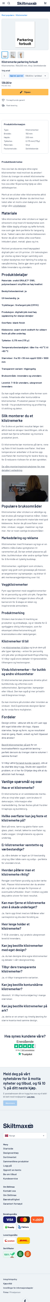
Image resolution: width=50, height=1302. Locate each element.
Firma (5, 1292)
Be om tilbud (10, 1174)
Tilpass (25, 92)
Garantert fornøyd (12, 1203)
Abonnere (10, 1103)
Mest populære (8, 15)
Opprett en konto (12, 1169)
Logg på (7, 1165)
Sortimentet (9, 1157)
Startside (8, 1148)
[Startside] (25, 1125)
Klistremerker (21, 15)
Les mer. (31, 1096)
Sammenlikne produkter (16, 1161)
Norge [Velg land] (10, 1135)
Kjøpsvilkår (7, 1283)
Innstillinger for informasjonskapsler (18, 1288)
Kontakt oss (9, 1190)
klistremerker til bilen (17, 647)
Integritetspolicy (10, 1279)
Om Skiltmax (9, 1195)
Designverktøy (11, 1152)
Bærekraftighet (11, 1199)
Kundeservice (10, 1178)
